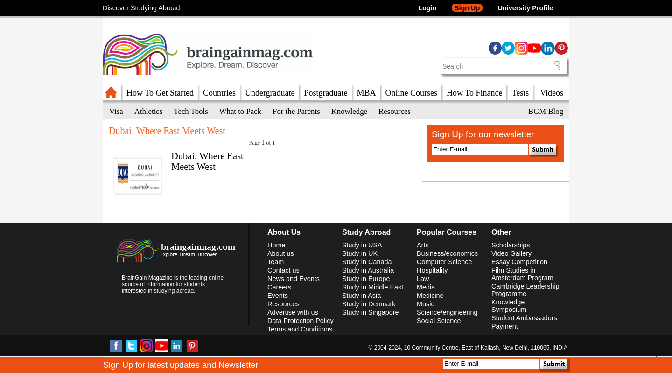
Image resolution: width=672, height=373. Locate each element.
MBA (366, 93)
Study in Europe (366, 278)
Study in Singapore (370, 312)
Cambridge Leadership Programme (525, 289)
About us (280, 253)
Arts (423, 245)
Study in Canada (367, 262)
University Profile (525, 8)
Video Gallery (511, 253)
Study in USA (362, 245)
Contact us (283, 270)
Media (426, 287)
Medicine (430, 295)
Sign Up (467, 8)
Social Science (439, 320)
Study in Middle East (372, 287)
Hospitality (432, 270)
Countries (219, 93)
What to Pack (240, 111)
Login (427, 8)
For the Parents (296, 111)
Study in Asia (361, 295)
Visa (116, 111)
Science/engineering (447, 312)
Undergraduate (270, 93)
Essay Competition (519, 262)
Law (423, 278)
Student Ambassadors (524, 318)
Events (277, 295)
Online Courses (411, 93)
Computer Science (444, 262)
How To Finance (474, 93)
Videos (551, 93)
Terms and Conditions (299, 329)
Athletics (148, 111)
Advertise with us (292, 312)
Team (275, 262)
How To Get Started (160, 93)
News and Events (293, 278)
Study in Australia (368, 270)
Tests (520, 93)
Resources (394, 111)
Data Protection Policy (300, 320)
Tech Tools (191, 111)
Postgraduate (326, 93)
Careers (279, 287)
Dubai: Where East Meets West (207, 161)
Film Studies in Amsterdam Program (522, 274)
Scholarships (510, 245)
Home (276, 245)
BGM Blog (545, 111)
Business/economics (447, 253)
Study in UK (360, 253)
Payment (504, 326)
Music (425, 304)
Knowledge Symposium (508, 305)
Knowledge (349, 111)
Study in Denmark (368, 304)
